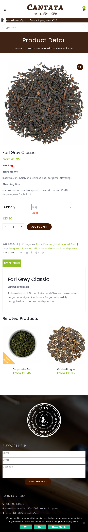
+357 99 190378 (15, 504)
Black (39, 244)
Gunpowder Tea (22, 369)
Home (19, 48)
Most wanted (42, 48)
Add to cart (39, 226)
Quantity (9, 207)
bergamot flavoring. (21, 248)
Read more (58, 527)
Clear (34, 213)
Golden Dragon (66, 369)
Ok (25, 527)
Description (12, 263)
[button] (84, 9)
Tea (28, 48)
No (40, 527)
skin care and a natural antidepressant (56, 248)
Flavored (48, 244)
